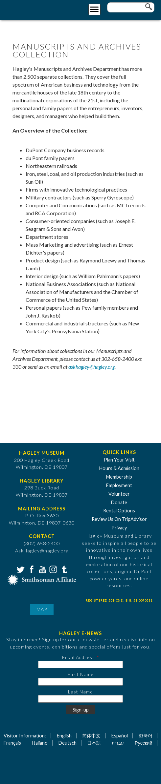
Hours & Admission (119, 468)
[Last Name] (80, 699)
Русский (143, 743)
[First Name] (80, 682)
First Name (81, 674)
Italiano (40, 743)
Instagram (53, 569)
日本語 (94, 743)
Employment (119, 485)
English (64, 735)
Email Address (78, 657)
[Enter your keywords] (130, 7)
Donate (119, 502)
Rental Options (119, 510)
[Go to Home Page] (32, 8)
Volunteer (119, 494)
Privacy (119, 527)
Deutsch (67, 743)
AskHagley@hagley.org (42, 550)
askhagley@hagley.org (91, 366)
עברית (118, 743)
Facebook (31, 569)
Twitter (20, 569)
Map (41, 609)
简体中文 (91, 735)
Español (119, 735)
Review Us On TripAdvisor (119, 519)
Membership (119, 477)
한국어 (145, 735)
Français (12, 743)
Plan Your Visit (119, 460)
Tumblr (63, 569)
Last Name (80, 691)
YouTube (42, 569)
